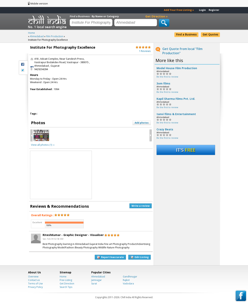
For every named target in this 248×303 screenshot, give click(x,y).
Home (63, 276)
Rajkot (126, 280)
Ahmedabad (98, 276)
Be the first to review (167, 76)
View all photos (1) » (42, 144)
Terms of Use (35, 283)
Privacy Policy (35, 287)
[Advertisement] (123, 81)
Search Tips (66, 287)
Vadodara (128, 283)
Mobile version (39, 3)
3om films (163, 83)
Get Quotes (210, 34)
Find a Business (186, 34)
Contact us (34, 280)
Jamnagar (96, 280)
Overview (33, 276)
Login (202, 10)
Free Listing (66, 280)
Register (214, 10)
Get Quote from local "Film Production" (182, 51)
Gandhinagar (130, 276)
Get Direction (67, 283)
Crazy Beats (165, 129)
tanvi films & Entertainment (176, 114)
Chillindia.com (48, 22)
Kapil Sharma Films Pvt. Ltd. (176, 99)
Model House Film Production (177, 68)
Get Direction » (156, 16)
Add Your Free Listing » (179, 10)
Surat (94, 283)
